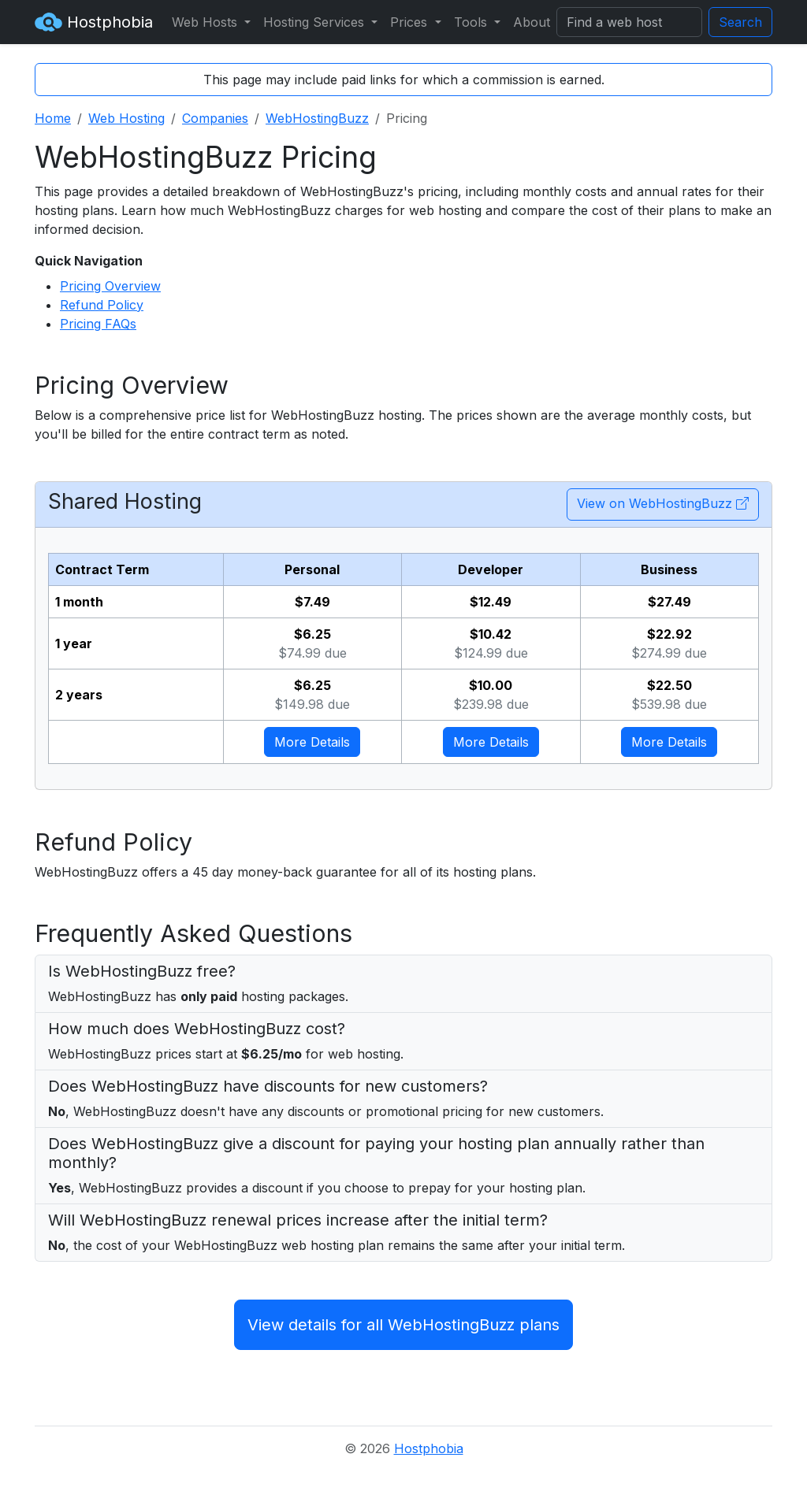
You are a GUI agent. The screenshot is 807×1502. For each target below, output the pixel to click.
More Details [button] (312, 742)
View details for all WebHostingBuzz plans (403, 1324)
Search (740, 22)
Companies (215, 118)
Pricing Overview (110, 286)
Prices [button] (410, 22)
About (531, 22)
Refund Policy (101, 305)
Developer (490, 569)
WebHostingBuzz (317, 118)
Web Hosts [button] (206, 22)
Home (53, 118)
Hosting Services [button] (315, 22)
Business (669, 569)
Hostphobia (94, 22)
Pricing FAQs (98, 324)
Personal (312, 569)
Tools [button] (472, 22)
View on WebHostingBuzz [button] (663, 503)
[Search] (629, 22)
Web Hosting (126, 118)
